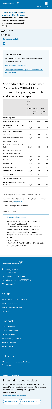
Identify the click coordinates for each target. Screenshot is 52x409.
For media (5, 311)
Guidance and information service (14, 299)
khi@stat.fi (17, 201)
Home (4, 12)
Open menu (7, 31)
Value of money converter (11, 338)
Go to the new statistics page (16, 65)
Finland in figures (8, 334)
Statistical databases (10, 331)
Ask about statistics (9, 303)
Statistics (12, 12)
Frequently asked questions (12, 307)
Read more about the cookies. (14, 395)
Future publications (9, 342)
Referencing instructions (16, 217)
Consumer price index (11, 39)
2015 (13, 15)
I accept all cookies (11, 401)
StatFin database (8, 326)
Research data (7, 346)
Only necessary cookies (30, 401)
